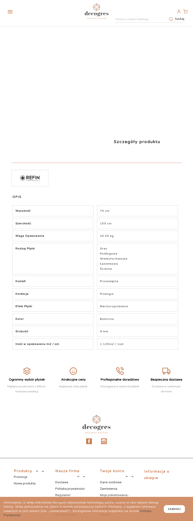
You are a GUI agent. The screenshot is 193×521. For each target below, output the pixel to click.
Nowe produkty (25, 483)
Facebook (89, 441)
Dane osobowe (111, 482)
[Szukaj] (150, 19)
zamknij (174, 509)
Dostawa (61, 482)
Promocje (20, 477)
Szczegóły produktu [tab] (137, 141)
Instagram (104, 441)
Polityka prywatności (70, 489)
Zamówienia (108, 489)
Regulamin (62, 495)
